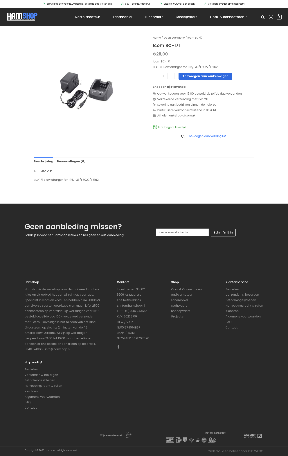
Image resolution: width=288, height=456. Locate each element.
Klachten (31, 391)
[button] (263, 18)
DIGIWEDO (255, 451)
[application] (246, 17)
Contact (31, 407)
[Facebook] (118, 347)
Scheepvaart (180, 311)
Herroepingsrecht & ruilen (43, 386)
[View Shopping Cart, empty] (279, 17)
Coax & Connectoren (186, 289)
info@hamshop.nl (57, 349)
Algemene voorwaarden (42, 397)
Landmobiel (179, 300)
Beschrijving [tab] (43, 161)
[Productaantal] (164, 76)
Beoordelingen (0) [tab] (71, 161)
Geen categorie (174, 38)
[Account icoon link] (271, 17)
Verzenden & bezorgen (41, 375)
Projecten (178, 316)
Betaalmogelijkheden (40, 380)
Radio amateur (181, 294)
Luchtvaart (179, 306)
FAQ (28, 402)
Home (157, 38)
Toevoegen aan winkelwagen (205, 76)
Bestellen (31, 369)
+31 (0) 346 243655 (133, 311)
